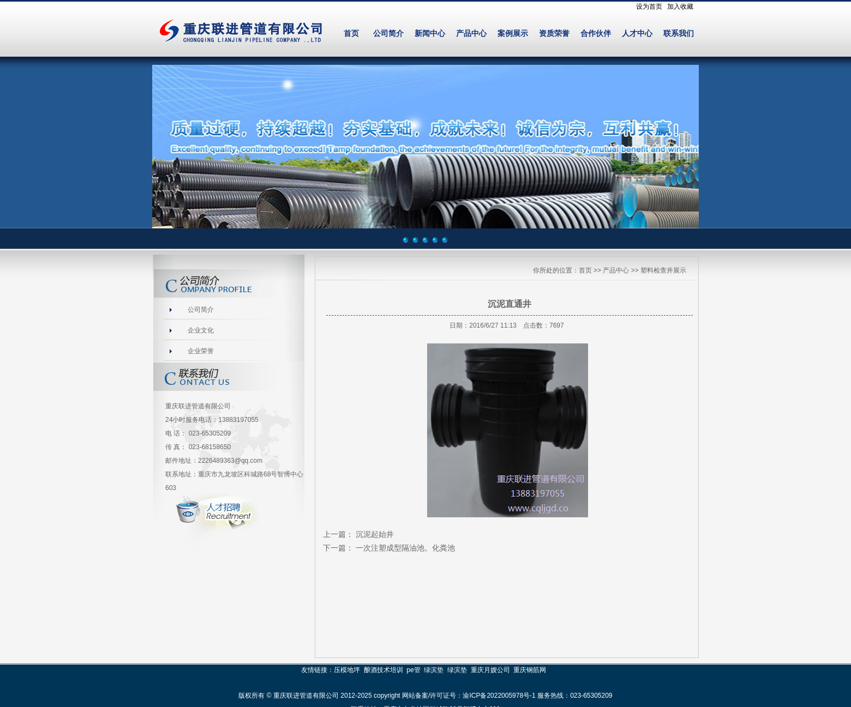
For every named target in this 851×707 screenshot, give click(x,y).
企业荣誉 (201, 351)
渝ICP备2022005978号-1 (499, 695)
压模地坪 (347, 670)
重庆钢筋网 (529, 670)
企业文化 (201, 330)
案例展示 (513, 33)
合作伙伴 (595, 33)
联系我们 (678, 33)
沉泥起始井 (375, 534)
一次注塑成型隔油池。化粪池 (405, 547)
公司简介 (388, 33)
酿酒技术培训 (383, 670)
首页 (351, 33)
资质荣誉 (554, 33)
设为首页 (649, 6)
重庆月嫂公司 (490, 670)
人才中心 (637, 33)
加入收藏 (680, 6)
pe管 (413, 670)
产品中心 (471, 33)
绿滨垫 (434, 670)
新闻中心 (430, 33)
